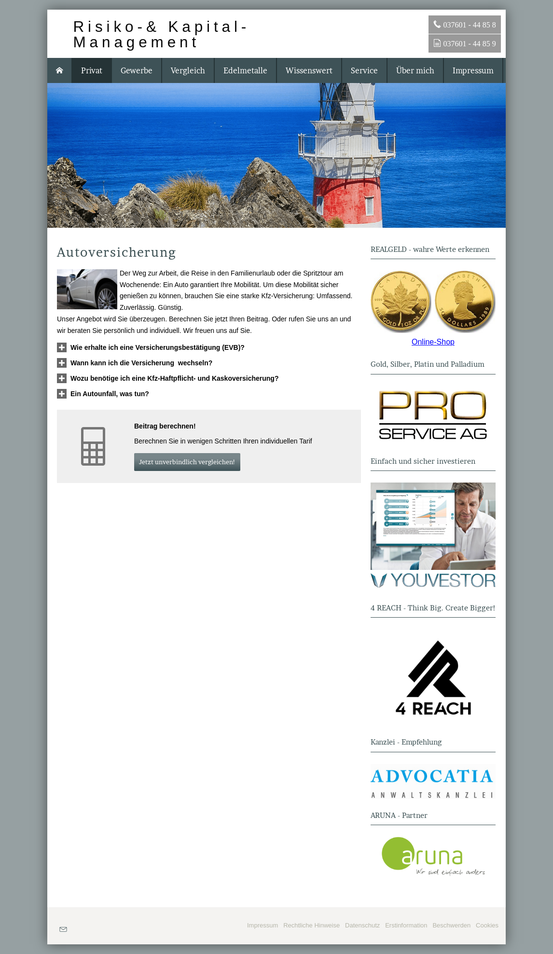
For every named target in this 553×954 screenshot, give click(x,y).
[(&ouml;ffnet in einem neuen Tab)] (433, 302)
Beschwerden (451, 925)
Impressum (262, 925)
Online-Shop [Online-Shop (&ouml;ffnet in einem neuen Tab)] (433, 342)
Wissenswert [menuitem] (309, 70)
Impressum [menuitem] (473, 70)
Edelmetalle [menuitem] (245, 70)
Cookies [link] (487, 925)
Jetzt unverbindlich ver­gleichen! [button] (187, 462)
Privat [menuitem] (91, 70)
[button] (157, 347)
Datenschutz (362, 925)
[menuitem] (59, 70)
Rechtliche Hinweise (311, 925)
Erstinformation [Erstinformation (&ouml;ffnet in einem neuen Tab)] (406, 925)
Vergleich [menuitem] (188, 70)
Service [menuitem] (364, 70)
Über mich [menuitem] (415, 70)
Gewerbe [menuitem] (136, 70)
